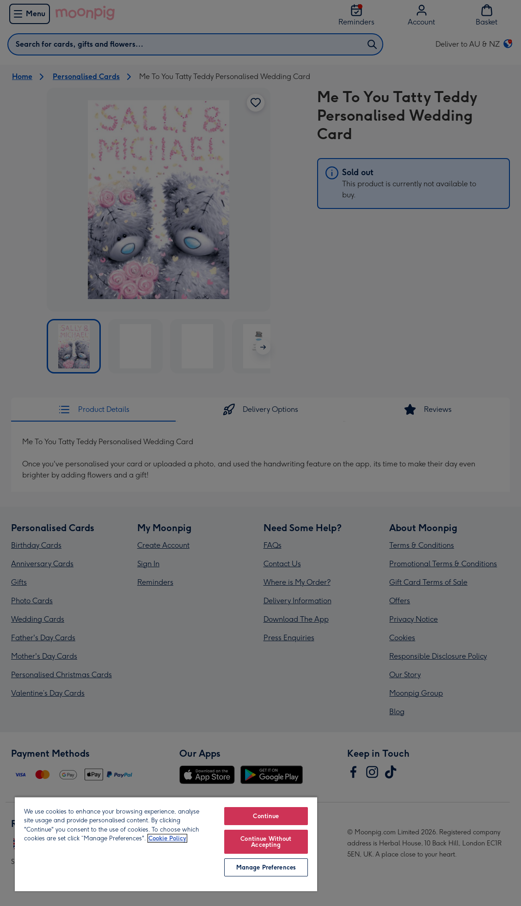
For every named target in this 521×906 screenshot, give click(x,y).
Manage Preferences (266, 867)
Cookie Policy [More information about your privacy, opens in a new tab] (167, 838)
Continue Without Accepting (265, 841)
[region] (166, 843)
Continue (266, 816)
